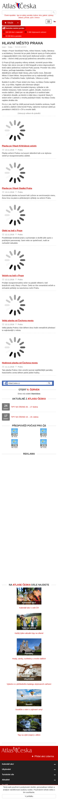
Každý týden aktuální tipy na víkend (29, 633)
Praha (10, 47)
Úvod (4, 47)
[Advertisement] (29, 486)
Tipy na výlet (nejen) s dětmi (29, 735)
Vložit (12, 22)
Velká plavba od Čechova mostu (18, 320)
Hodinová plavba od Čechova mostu (20, 363)
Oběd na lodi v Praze (12, 230)
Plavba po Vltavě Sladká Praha (17, 188)
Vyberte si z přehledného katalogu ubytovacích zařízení (29, 684)
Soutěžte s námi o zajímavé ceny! (29, 709)
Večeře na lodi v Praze (13, 275)
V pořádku (29, 796)
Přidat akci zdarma (42, 756)
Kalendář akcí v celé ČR (29, 608)
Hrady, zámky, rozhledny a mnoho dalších (29, 659)
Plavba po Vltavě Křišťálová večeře (19, 146)
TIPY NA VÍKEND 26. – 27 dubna (24, 407)
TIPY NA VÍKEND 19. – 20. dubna (24, 417)
